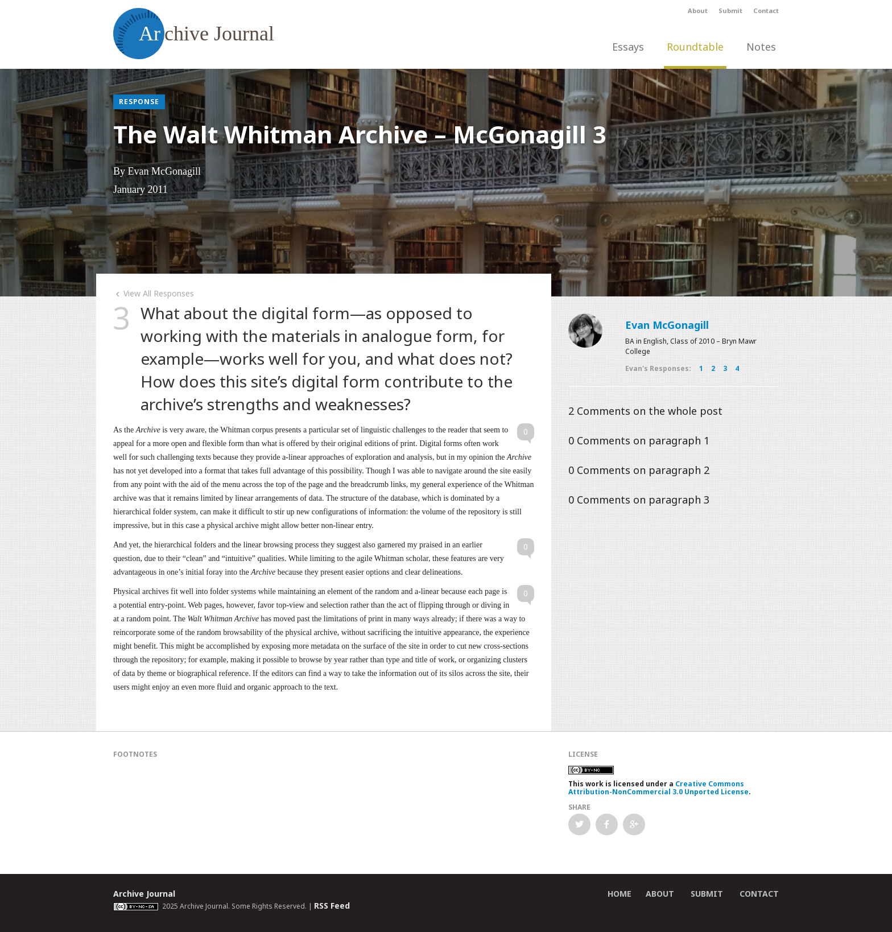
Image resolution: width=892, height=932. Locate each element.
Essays (628, 46)
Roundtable (695, 46)
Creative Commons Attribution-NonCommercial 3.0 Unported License (658, 788)
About (698, 10)
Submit (730, 10)
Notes (761, 46)
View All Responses (153, 293)
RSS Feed (332, 905)
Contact (766, 10)
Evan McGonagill (667, 325)
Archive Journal (144, 893)
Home (619, 893)
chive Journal (193, 33)
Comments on (645, 411)
